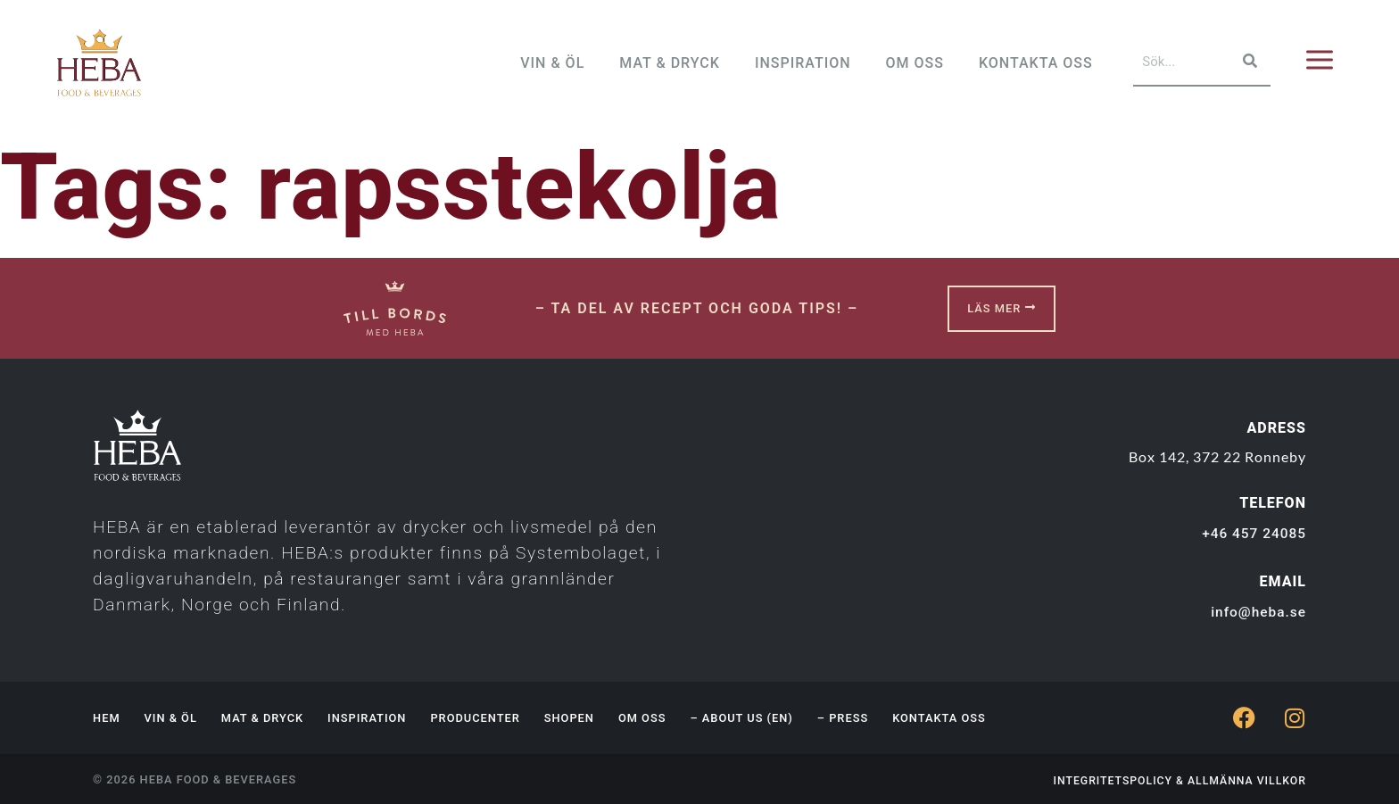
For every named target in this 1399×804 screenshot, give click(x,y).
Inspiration (366, 718)
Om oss (642, 718)
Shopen (569, 718)
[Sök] (1248, 61)
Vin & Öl (171, 718)
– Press (842, 718)
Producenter (474, 718)
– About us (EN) (741, 718)
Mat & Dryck (262, 718)
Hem (106, 718)
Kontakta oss (939, 718)
